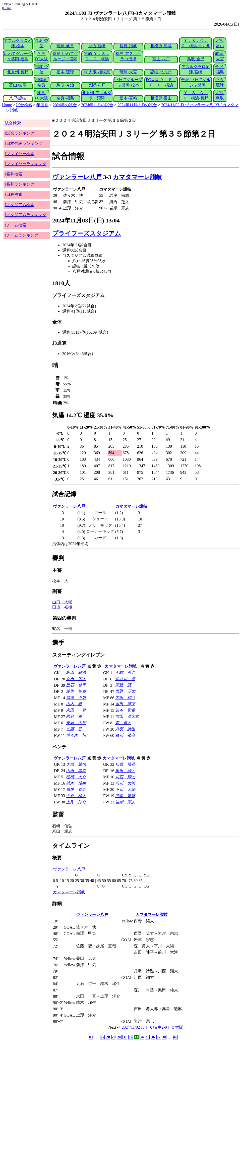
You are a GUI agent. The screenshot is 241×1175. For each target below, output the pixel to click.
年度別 (42, 105)
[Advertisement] (96, 1080)
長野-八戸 (96, 85)
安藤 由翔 (76, 723)
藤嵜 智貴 (76, 691)
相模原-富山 (161, 98)
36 (153, 1037)
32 (131, 1037)
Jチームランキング (21, 235)
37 (159, 1037)
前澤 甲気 (76, 697)
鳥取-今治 (65, 85)
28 (108, 1037)
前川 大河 (125, 783)
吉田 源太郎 (127, 716)
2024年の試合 (65, 105)
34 (142, 1037)
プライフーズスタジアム (86, 233)
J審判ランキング (19, 184)
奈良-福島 (65, 98)
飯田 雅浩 (76, 672)
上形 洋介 (76, 802)
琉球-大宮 (128, 72)
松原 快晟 (125, 764)
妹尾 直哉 (76, 789)
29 (114, 1037)
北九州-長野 (17, 72)
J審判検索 (13, 174)
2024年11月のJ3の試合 (137, 105)
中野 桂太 (76, 796)
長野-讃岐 (128, 46)
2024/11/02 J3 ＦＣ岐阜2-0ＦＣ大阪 (152, 1027)
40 (175, 1037)
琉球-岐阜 (65, 46)
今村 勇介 (125, 672)
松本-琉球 (65, 72)
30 (119, 1037)
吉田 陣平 (125, 704)
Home (7, 8)
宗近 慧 (123, 685)
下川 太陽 (125, 789)
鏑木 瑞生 (76, 783)
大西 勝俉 (76, 764)
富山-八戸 (161, 59)
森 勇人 (123, 723)
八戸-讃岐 (17, 98)
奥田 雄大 (125, 771)
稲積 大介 (76, 777)
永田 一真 (76, 710)
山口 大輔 (62, 602)
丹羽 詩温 (125, 729)
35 (147, 1037)
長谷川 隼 (125, 679)
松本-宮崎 (128, 98)
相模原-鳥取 (161, 46)
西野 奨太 (125, 691)
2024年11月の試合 (97, 105)
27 (102, 1037)
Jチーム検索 (15, 225)
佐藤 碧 (74, 729)
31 (125, 1037)
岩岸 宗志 (125, 802)
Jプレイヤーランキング (25, 164)
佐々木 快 (76, 735)
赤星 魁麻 (125, 796)
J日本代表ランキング (23, 143)
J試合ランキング (19, 133)
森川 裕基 (125, 735)
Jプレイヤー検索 (19, 154)
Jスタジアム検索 (19, 205)
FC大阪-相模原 (97, 72)
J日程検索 (13, 194)
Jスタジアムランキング (25, 215)
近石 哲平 (76, 685)
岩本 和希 (125, 710)
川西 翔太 (125, 777)
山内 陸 (74, 704)
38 (164, 1037)
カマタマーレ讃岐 (137, 177)
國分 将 (74, 716)
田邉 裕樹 (62, 607)
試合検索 (24, 105)
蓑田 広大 (76, 679)
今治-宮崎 (96, 46)
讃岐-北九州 (161, 72)
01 (91, 1037)
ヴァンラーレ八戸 (77, 177)
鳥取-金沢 (195, 59)
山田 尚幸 (76, 771)
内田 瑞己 (125, 697)
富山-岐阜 (17, 85)
